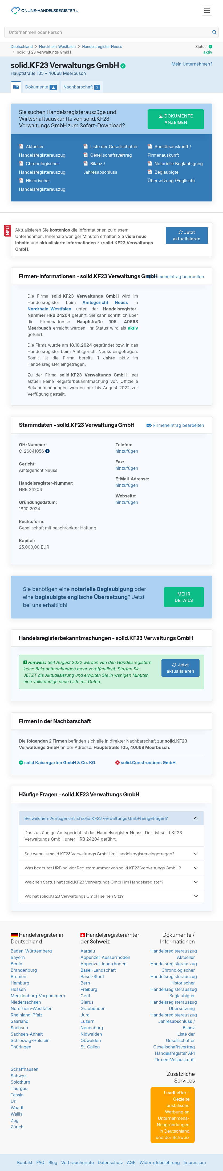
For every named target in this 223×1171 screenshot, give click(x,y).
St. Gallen (90, 1047)
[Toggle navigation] (207, 10)
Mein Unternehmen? (192, 64)
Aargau (87, 951)
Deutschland (22, 46)
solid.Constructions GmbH (145, 762)
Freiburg (88, 989)
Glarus (87, 1002)
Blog (52, 1162)
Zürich (17, 1126)
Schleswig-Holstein (30, 1040)
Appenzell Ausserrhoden (105, 957)
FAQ (40, 1162)
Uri (14, 1101)
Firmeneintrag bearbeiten (175, 276)
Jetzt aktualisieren (187, 235)
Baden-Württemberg (31, 951)
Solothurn (20, 1082)
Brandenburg (24, 970)
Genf (85, 995)
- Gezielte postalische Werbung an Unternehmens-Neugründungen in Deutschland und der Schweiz (173, 1115)
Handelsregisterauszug (174, 951)
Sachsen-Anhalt (27, 1034)
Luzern (87, 1021)
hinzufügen (126, 451)
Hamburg (20, 983)
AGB (131, 1162)
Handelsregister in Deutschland (37, 938)
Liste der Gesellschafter (110, 146)
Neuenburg (91, 1027)
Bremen (18, 976)
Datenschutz (110, 1162)
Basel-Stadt (92, 976)
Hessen (18, 989)
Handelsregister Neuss (102, 46)
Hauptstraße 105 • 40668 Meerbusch (48, 73)
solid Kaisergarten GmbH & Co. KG (57, 762)
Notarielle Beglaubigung (175, 163)
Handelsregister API (175, 1053)
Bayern (18, 957)
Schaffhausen (24, 1069)
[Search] (111, 32)
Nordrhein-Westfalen (57, 46)
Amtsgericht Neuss (105, 302)
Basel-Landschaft (98, 970)
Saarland (20, 1021)
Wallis (16, 1114)
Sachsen (19, 1027)
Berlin (16, 963)
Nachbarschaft (83, 87)
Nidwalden (91, 1034)
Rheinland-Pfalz (26, 1015)
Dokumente (42, 87)
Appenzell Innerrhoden (103, 963)
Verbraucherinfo (77, 1162)
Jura (85, 1015)
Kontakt (24, 1162)
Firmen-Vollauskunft (175, 1059)
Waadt (17, 1107)
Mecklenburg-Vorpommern (38, 995)
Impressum (195, 1162)
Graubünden (93, 1008)
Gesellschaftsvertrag (107, 155)
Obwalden (90, 1040)
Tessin (17, 1094)
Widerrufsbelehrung (160, 1162)
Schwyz (19, 1075)
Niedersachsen (26, 1002)
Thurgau (19, 1088)
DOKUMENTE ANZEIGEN (176, 119)
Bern (85, 983)
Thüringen (21, 1047)
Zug (14, 1120)
